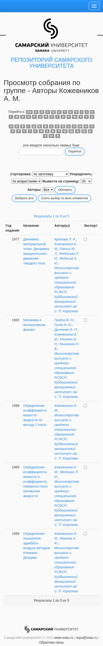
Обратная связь (51, 642)
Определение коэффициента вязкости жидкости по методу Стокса (34, 415)
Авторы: (34, 190)
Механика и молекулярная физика (34, 325)
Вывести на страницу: (61, 181)
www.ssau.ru (63, 638)
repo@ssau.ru (86, 638)
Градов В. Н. (64, 320)
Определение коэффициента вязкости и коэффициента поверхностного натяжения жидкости (35, 481)
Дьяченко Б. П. (66, 330)
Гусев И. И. (63, 325)
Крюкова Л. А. (65, 239)
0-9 (29, 112)
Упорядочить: (81, 174)
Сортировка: (21, 174)
